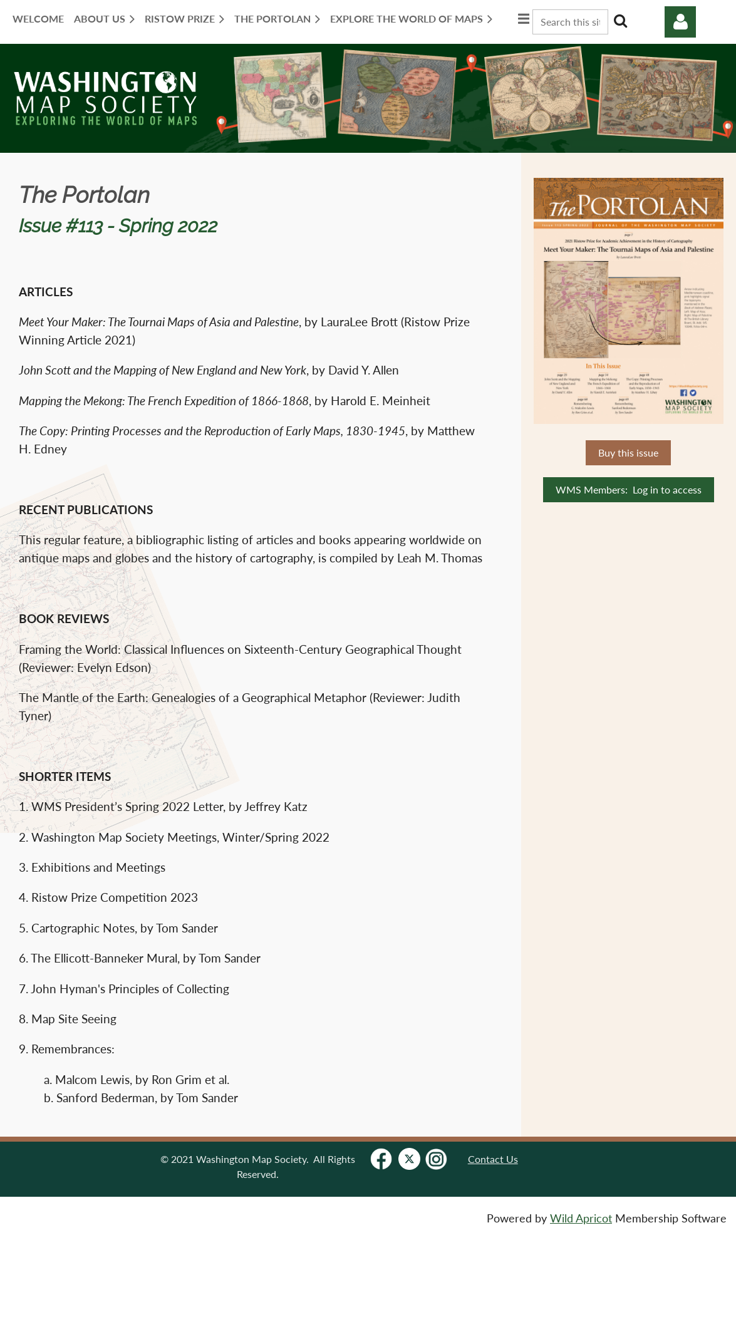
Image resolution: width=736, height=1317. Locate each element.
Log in (680, 22)
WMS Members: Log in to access (629, 489)
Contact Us (493, 1159)
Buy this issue (628, 452)
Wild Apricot (581, 1218)
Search (620, 20)
